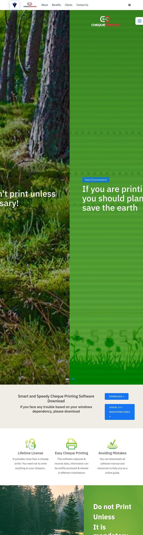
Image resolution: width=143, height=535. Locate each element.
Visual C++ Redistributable (119, 412)
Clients (68, 4)
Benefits (56, 4)
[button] (67, 379)
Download (116, 396)
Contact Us (82, 4)
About (44, 4)
